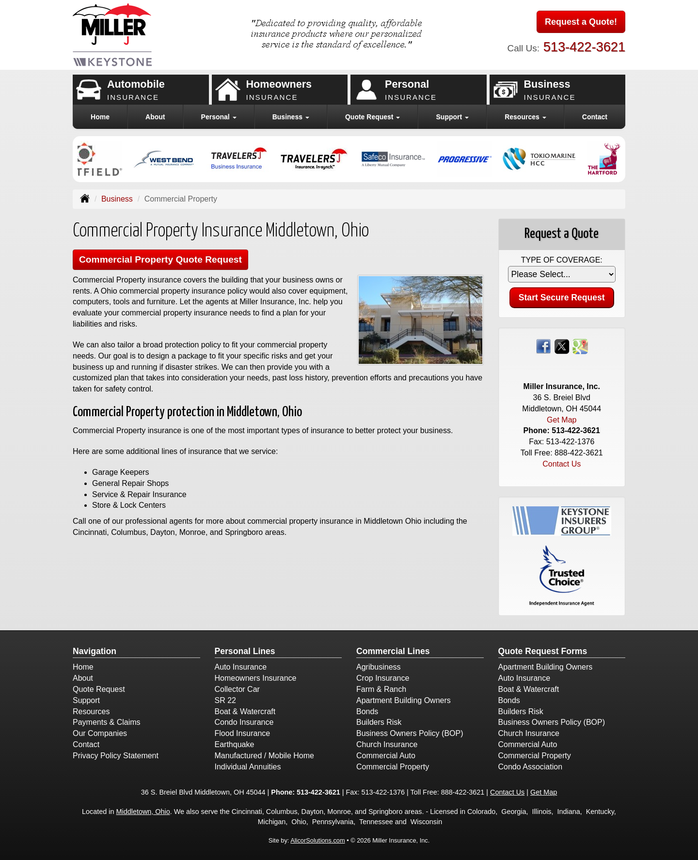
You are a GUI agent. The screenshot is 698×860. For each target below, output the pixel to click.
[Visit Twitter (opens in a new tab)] (562, 346)
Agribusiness (378, 667)
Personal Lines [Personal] (245, 651)
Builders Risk (378, 722)
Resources (91, 711)
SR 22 (225, 700)
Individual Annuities (248, 767)
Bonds (367, 711)
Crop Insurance (382, 678)
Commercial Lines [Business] (393, 651)
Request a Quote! (581, 22)
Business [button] (290, 117)
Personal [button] (219, 117)
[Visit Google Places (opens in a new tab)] (580, 346)
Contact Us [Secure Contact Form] (561, 464)
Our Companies (100, 733)
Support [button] (452, 117)
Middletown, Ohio (143, 811)
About (155, 117)
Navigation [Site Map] (94, 651)
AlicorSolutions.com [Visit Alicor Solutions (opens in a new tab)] (317, 840)
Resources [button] (525, 117)
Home (100, 117)
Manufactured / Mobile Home (264, 755)
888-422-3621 (579, 453)
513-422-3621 (584, 46)
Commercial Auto (385, 755)
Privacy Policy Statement (116, 755)
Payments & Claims (107, 722)
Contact (594, 117)
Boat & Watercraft (245, 711)
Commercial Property (392, 767)
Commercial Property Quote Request (160, 259)
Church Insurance (386, 744)
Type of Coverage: (562, 260)
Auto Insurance (241, 667)
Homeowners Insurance (256, 678)
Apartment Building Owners (403, 700)
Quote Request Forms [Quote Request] (542, 651)
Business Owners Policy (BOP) (409, 733)
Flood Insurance (242, 733)
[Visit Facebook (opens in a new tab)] (543, 346)
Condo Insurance (244, 722)
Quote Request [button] (372, 117)
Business (117, 199)
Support (86, 700)
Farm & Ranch (381, 689)
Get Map (561, 420)
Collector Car (237, 689)
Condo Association (530, 767)
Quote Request (99, 689)
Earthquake (234, 744)
